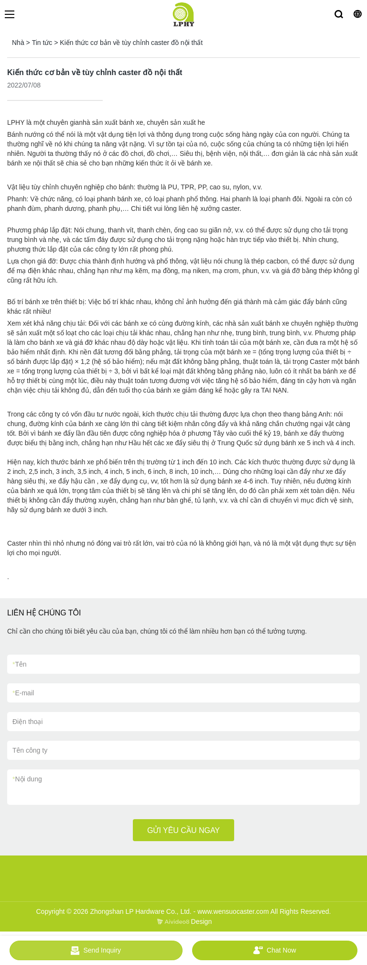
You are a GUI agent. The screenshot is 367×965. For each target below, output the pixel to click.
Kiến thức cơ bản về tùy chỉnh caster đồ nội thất (131, 42)
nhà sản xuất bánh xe (111, 122)
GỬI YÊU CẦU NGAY (183, 830)
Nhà (18, 42)
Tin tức (42, 42)
